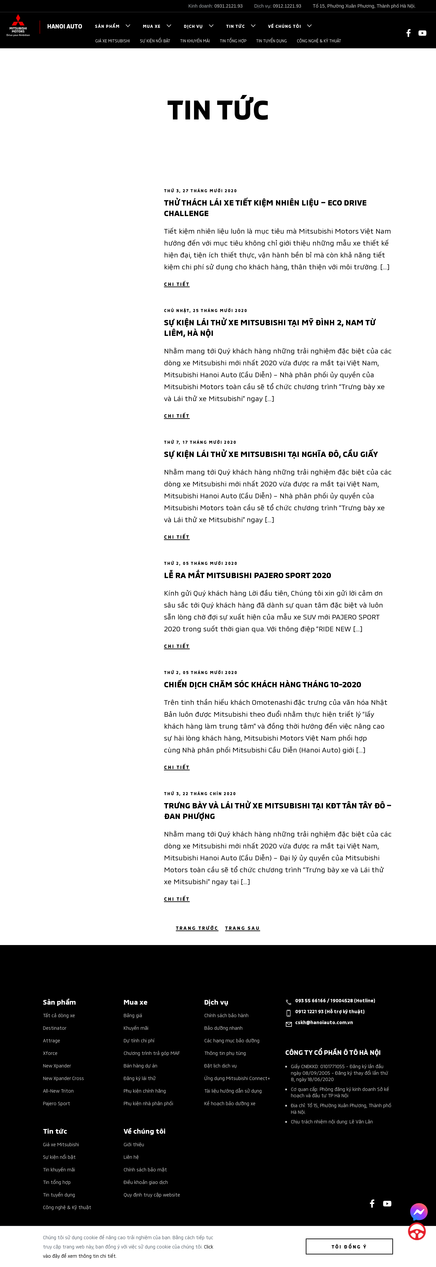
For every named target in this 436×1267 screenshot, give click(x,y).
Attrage (51, 1040)
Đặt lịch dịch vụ (220, 1065)
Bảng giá (133, 1015)
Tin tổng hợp (233, 40)
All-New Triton (58, 1090)
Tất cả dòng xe (59, 1015)
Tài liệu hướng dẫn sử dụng (233, 1090)
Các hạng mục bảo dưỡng (231, 1040)
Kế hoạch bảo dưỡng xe (230, 1103)
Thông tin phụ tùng (225, 1053)
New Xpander (57, 1065)
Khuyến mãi (136, 1027)
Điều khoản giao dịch (146, 1182)
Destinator (54, 1027)
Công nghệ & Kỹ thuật (319, 40)
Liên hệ (131, 1157)
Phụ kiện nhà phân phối (148, 1103)
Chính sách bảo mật (145, 1169)
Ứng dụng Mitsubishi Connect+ (237, 1078)
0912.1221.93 (287, 6)
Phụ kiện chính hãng (145, 1090)
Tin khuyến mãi (195, 40)
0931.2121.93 (228, 6)
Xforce (50, 1053)
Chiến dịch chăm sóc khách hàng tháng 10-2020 (262, 683)
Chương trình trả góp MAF (152, 1053)
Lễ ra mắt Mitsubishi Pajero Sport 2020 (247, 574)
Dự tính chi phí (139, 1040)
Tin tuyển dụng (271, 40)
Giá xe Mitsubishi (112, 40)
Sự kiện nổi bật (155, 40)
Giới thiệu (134, 1144)
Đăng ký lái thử (140, 1078)
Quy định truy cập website (152, 1194)
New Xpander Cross (63, 1078)
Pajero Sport (56, 1103)
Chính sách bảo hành (226, 1015)
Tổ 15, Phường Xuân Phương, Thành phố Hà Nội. (364, 6)
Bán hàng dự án (140, 1065)
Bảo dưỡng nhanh (223, 1027)
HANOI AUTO (64, 26)
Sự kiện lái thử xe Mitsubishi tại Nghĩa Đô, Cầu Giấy (271, 453)
